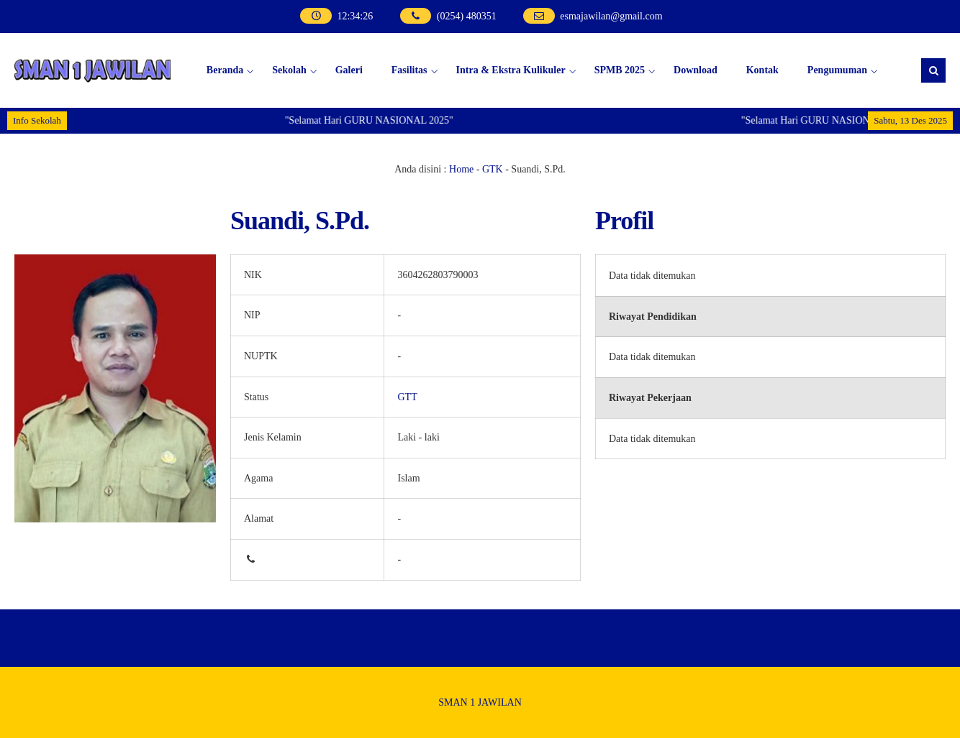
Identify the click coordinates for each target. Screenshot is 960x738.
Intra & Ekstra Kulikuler (511, 70)
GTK (492, 169)
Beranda (225, 70)
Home (461, 169)
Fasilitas (409, 70)
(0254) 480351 (467, 16)
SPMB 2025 (619, 70)
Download (695, 70)
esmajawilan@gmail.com (611, 16)
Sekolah (289, 70)
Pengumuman (837, 70)
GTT (407, 397)
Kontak (762, 70)
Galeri (349, 70)
